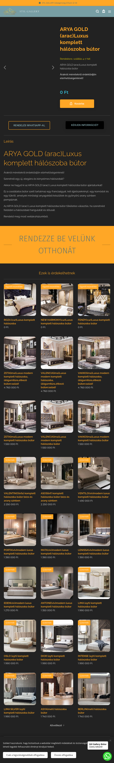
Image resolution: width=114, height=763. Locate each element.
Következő (56, 725)
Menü (109, 11)
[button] (97, 11)
